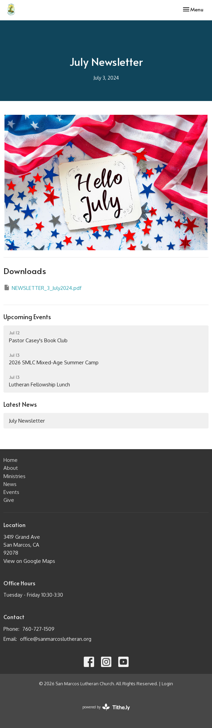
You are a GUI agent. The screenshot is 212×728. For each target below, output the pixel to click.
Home (10, 460)
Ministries (14, 476)
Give (8, 500)
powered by (106, 707)
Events (11, 492)
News (10, 484)
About (10, 468)
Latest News (20, 404)
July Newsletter (27, 420)
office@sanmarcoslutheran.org (55, 639)
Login (167, 683)
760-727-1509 (38, 629)
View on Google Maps (29, 561)
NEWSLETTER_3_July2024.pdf (42, 287)
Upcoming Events (27, 316)
